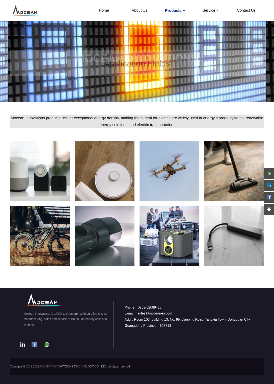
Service (210, 10)
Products (175, 10)
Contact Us (246, 10)
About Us (139, 10)
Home (104, 10)
